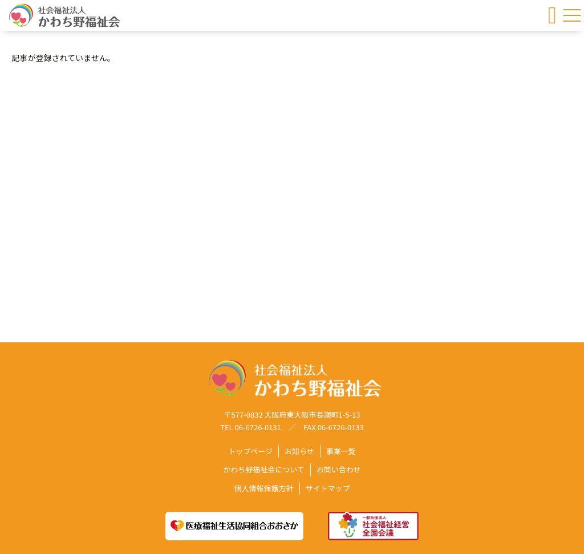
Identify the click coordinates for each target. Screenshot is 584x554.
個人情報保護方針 (263, 488)
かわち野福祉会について (264, 469)
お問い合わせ (339, 469)
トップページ (250, 451)
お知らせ (299, 451)
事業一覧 (341, 451)
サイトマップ (328, 488)
